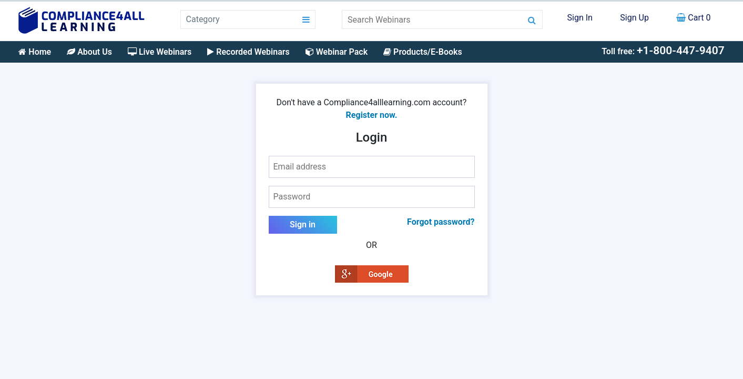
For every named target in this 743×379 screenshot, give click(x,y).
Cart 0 (693, 18)
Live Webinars (159, 52)
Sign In (580, 18)
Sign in (302, 225)
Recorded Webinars (248, 52)
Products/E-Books (422, 52)
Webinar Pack (337, 52)
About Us (89, 52)
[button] (372, 273)
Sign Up (634, 18)
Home (34, 52)
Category (203, 19)
